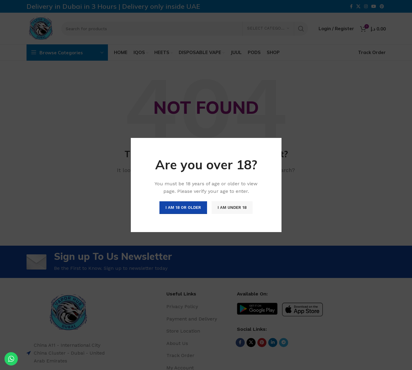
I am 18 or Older (183, 207)
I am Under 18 (232, 207)
